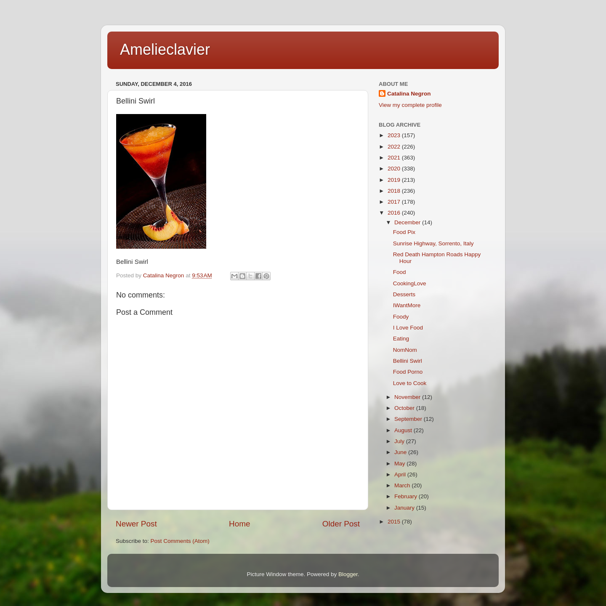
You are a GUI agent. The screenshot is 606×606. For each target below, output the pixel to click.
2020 (395, 168)
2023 (395, 135)
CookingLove (409, 283)
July (400, 441)
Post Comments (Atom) (180, 541)
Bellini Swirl (407, 361)
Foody (401, 317)
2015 (395, 521)
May (400, 463)
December (408, 222)
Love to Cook (410, 383)
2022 (395, 147)
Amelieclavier (165, 49)
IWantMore (407, 305)
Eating (401, 338)
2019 (395, 180)
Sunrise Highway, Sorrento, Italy (433, 243)
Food (399, 272)
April (400, 474)
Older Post (341, 523)
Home (239, 523)
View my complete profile (410, 105)
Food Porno (408, 372)
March (403, 485)
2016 (395, 213)
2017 (395, 202)
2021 (395, 157)
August (404, 430)
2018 (395, 191)
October (405, 408)
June (401, 452)
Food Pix (404, 232)
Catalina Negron (409, 93)
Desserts (404, 294)
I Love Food (408, 327)
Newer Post (136, 523)
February (406, 496)
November (408, 397)
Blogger (348, 574)
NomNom (405, 350)
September (409, 419)
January (405, 508)
